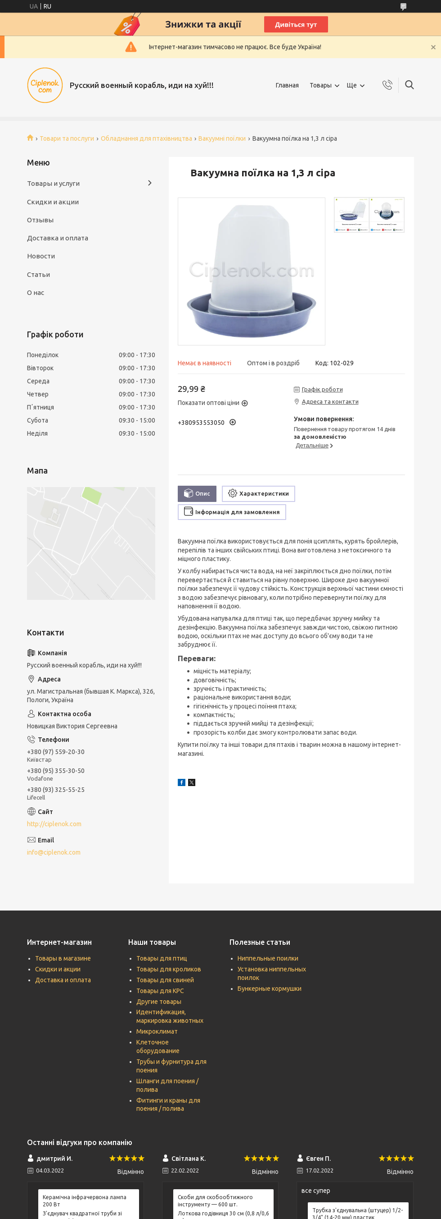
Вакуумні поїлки (222, 138)
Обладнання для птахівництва (146, 138)
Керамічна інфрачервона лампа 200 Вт (84, 1200)
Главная (287, 85)
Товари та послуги (67, 138)
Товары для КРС (160, 990)
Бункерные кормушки (270, 988)
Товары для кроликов (168, 969)
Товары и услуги (53, 183)
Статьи (38, 274)
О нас (35, 292)
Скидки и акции (53, 202)
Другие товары (158, 1001)
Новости (41, 256)
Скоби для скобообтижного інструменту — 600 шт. (215, 1200)
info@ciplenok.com (54, 852)
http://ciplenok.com (54, 824)
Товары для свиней (165, 980)
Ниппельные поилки (268, 958)
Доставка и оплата (57, 238)
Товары (321, 85)
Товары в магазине (63, 958)
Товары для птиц (161, 958)
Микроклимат (157, 1031)
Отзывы (40, 220)
